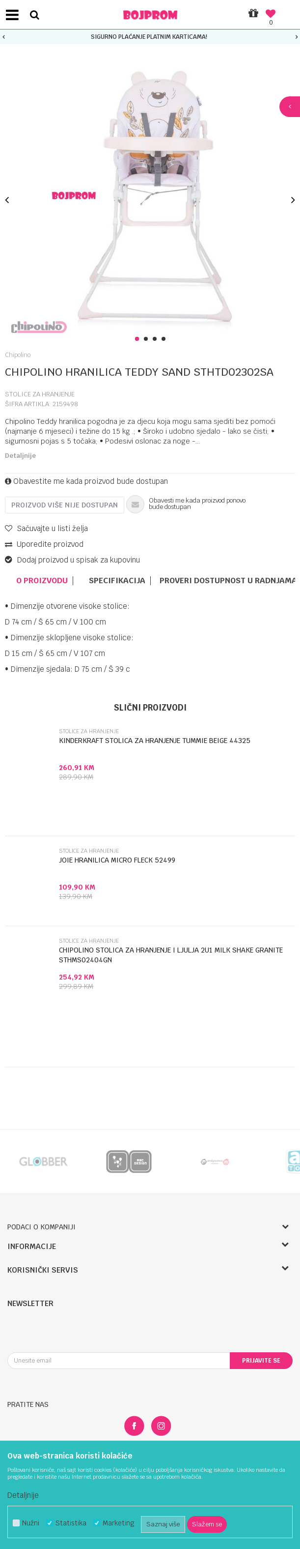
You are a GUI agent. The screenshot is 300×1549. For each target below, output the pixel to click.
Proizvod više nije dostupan (64, 505)
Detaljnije (20, 455)
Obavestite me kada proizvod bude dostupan (86, 481)
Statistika (70, 1523)
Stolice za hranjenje (40, 394)
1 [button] (138, 339)
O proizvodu (42, 580)
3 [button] (156, 339)
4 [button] (165, 339)
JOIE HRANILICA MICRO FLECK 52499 (117, 860)
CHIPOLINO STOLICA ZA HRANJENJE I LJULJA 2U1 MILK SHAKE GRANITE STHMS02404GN (171, 955)
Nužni (30, 1523)
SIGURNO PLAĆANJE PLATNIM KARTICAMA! (149, 37)
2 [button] (147, 339)
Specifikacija (117, 580)
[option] (150, 37)
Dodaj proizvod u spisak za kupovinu (72, 560)
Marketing (118, 1523)
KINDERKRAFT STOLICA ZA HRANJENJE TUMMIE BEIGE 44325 (154, 740)
